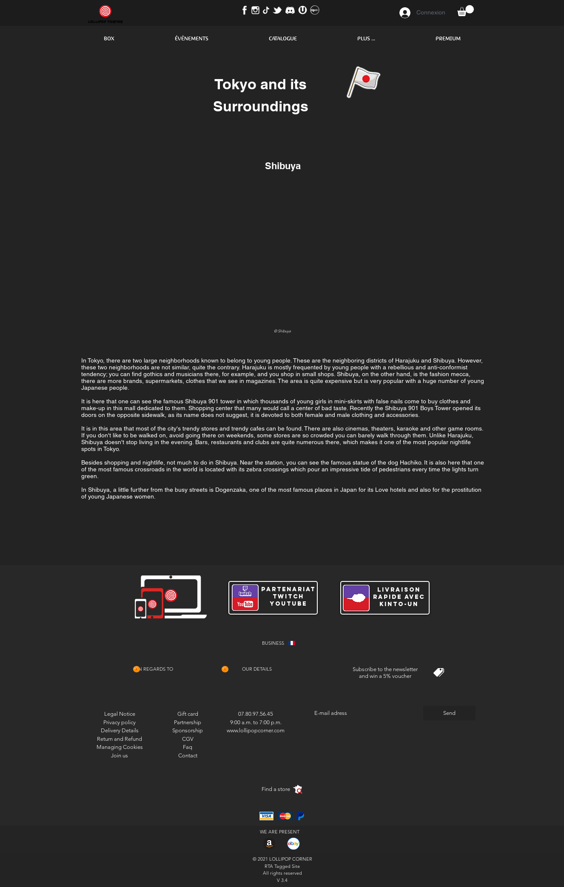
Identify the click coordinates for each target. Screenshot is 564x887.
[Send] (449, 713)
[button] (109, 38)
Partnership (187, 722)
